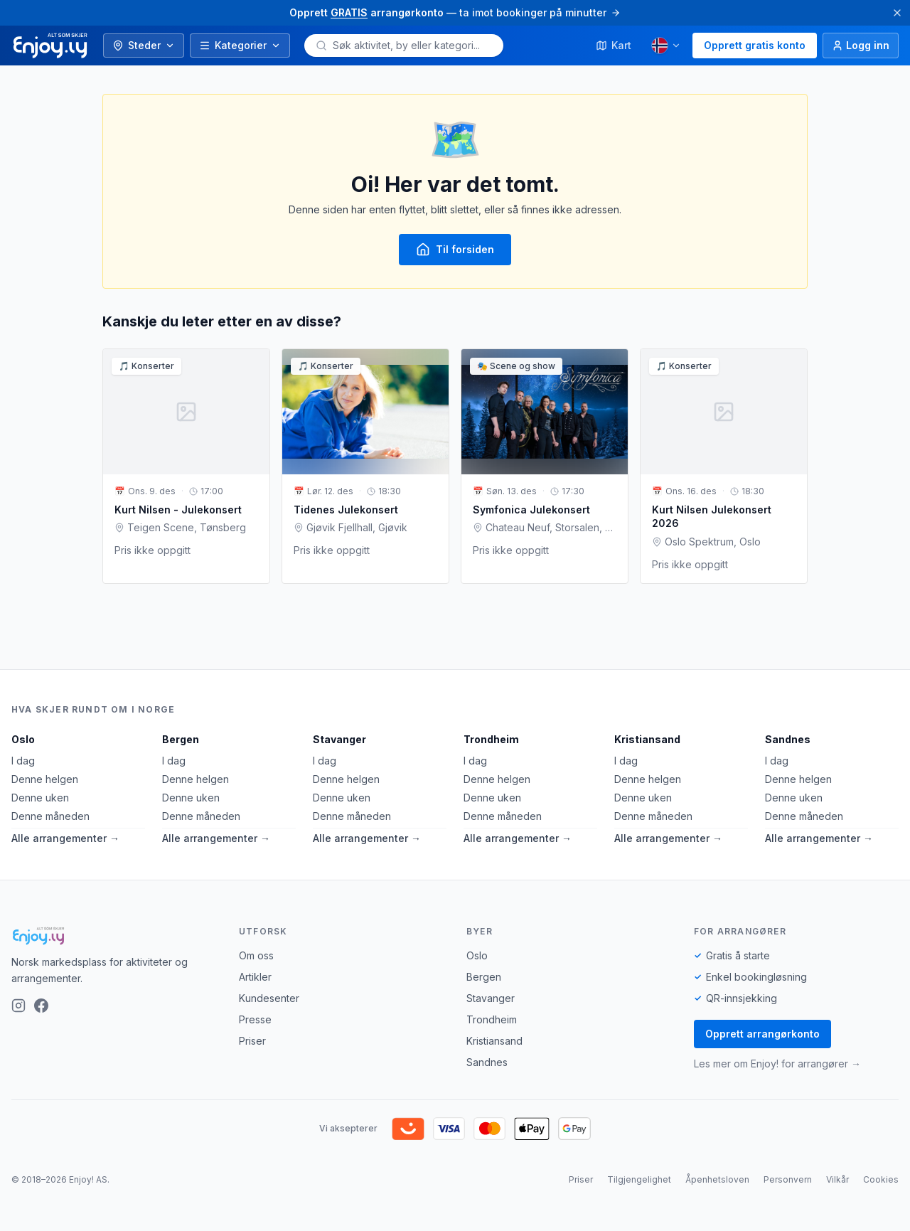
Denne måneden (50, 816)
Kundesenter (269, 998)
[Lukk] (897, 13)
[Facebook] (41, 1005)
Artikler (255, 977)
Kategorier (240, 45)
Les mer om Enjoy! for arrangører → (777, 1063)
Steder (143, 45)
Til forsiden (455, 250)
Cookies (881, 1179)
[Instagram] (18, 1005)
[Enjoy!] (113, 936)
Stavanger (339, 739)
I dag (23, 761)
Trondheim (491, 739)
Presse (255, 1019)
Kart (613, 45)
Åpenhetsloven (717, 1179)
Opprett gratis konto (754, 45)
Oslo (23, 739)
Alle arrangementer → (65, 838)
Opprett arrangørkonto (762, 1034)
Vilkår (837, 1179)
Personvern (788, 1179)
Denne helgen (44, 779)
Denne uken (40, 798)
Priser (252, 1041)
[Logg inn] (861, 45)
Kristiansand (647, 739)
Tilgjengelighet (639, 1179)
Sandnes (787, 739)
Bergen (180, 739)
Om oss (256, 955)
